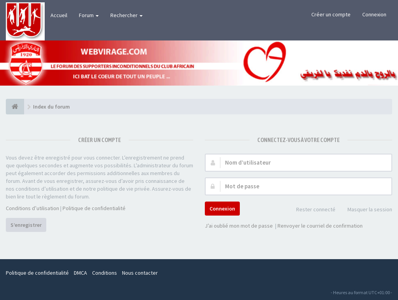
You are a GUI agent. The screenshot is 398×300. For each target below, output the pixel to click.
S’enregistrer (26, 224)
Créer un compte (331, 14)
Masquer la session (365, 210)
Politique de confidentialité (94, 208)
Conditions (104, 272)
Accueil (59, 15)
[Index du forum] (15, 106)
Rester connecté (311, 210)
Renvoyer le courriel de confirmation (320, 225)
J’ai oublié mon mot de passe (239, 225)
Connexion (374, 14)
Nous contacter (140, 272)
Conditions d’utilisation (32, 208)
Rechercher (126, 15)
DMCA (80, 272)
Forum (89, 15)
